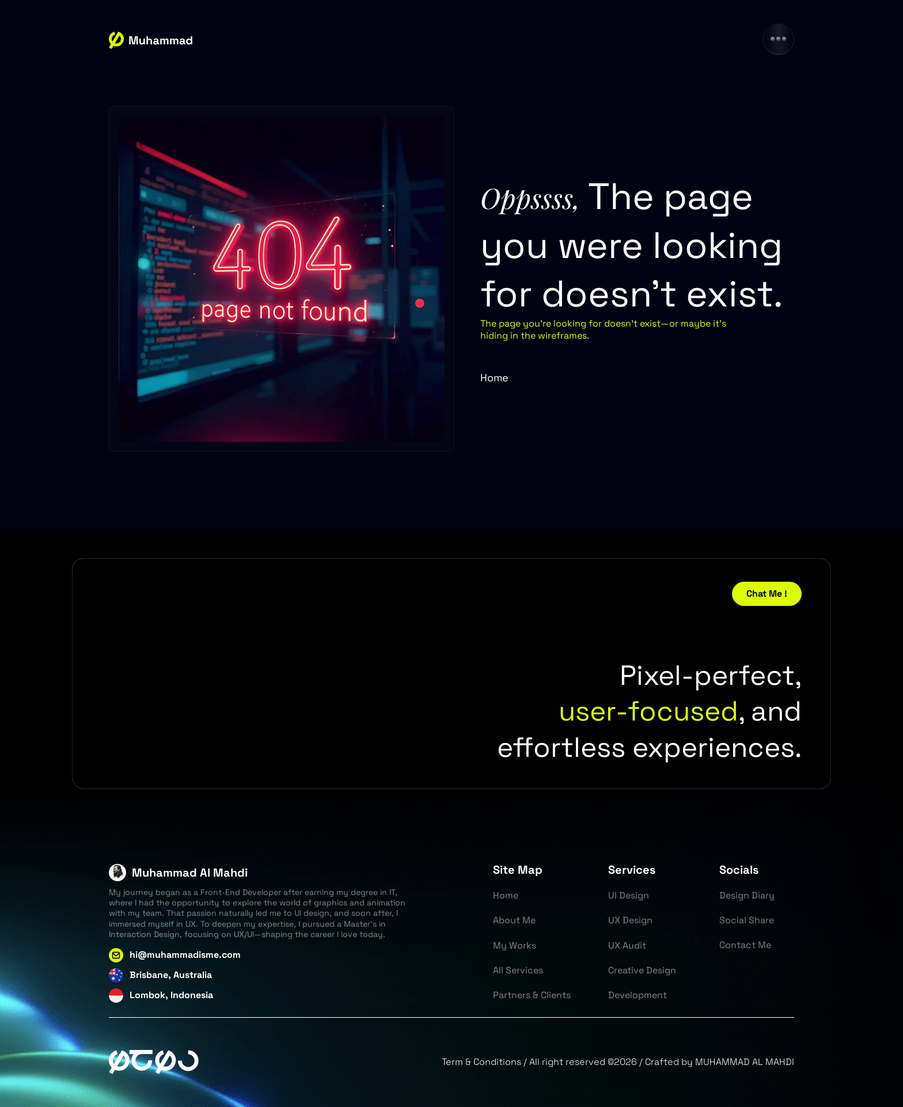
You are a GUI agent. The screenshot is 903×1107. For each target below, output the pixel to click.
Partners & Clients (532, 995)
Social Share (746, 920)
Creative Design (642, 970)
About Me (514, 920)
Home (494, 377)
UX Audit (627, 945)
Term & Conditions (481, 1062)
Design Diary (747, 895)
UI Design (628, 895)
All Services (518, 970)
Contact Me (745, 945)
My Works (514, 945)
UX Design (630, 920)
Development (637, 995)
